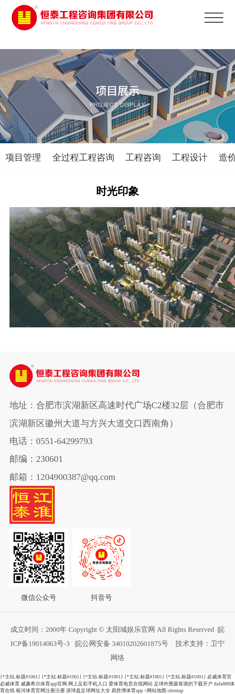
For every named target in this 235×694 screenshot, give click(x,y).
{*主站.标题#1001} (20, 676)
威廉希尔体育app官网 (44, 683)
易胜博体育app (127, 690)
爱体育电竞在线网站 (131, 683)
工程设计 (189, 157)
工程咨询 (143, 157)
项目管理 (23, 157)
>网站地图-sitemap (163, 690)
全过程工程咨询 (83, 157)
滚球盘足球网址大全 (88, 690)
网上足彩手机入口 (87, 683)
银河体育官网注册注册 (40, 690)
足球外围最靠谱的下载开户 (183, 683)
